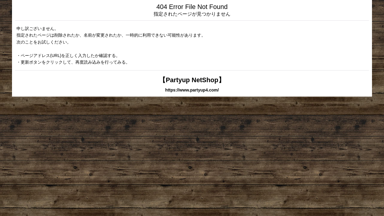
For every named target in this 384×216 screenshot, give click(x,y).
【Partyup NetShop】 (192, 80)
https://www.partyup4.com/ (192, 90)
